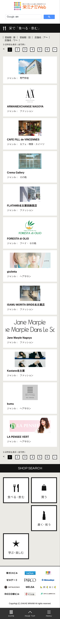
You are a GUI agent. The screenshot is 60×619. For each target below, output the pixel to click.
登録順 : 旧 (25, 37)
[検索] (23, 16)
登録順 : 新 (10, 37)
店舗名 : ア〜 (41, 37)
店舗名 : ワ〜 (11, 40)
